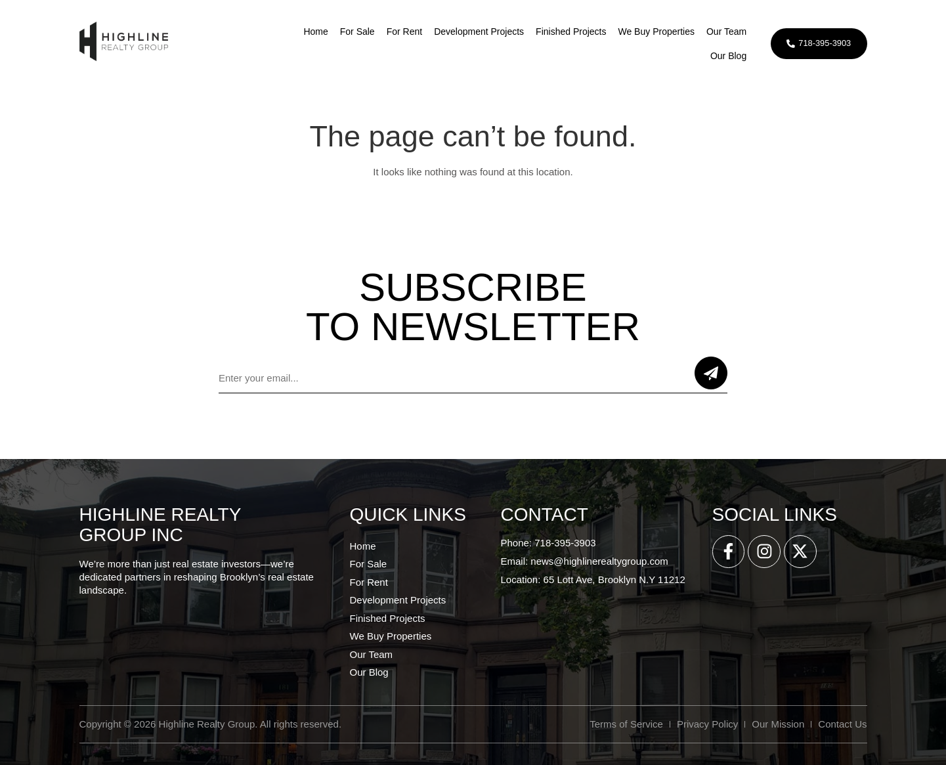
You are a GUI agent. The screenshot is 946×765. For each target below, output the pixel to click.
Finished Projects (567, 31)
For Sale (354, 31)
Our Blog (725, 56)
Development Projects (476, 31)
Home (313, 31)
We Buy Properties (653, 31)
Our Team (723, 31)
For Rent (401, 31)
